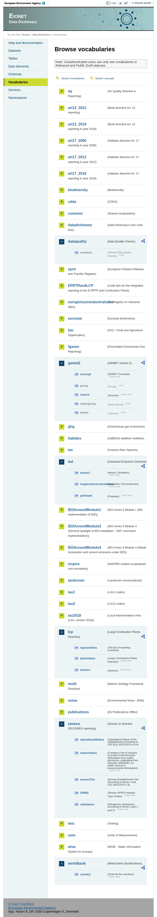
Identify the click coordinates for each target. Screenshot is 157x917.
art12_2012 (77, 108)
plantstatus (87, 658)
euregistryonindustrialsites (87, 302)
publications (78, 712)
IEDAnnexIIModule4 (84, 547)
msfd (72, 684)
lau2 (71, 604)
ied (70, 461)
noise (72, 700)
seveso (74, 724)
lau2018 (74, 615)
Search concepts (104, 78)
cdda (72, 202)
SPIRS (84, 792)
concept (85, 374)
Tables (13, 58)
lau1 (71, 592)
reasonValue (88, 753)
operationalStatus (92, 739)
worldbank (77, 863)
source (84, 394)
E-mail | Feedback (21, 904)
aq (70, 91)
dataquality (77, 241)
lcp (70, 632)
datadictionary (80, 225)
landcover (76, 580)
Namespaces (17, 97)
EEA (26, 3)
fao (70, 330)
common (75, 213)
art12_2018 (77, 124)
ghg (71, 426)
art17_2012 (77, 157)
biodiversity (78, 190)
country (85, 874)
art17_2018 (77, 173)
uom (71, 835)
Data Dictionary (41, 34)
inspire (73, 564)
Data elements (18, 66)
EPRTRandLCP (80, 285)
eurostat (75, 318)
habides (74, 438)
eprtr (72, 269)
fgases (73, 347)
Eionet (25, 34)
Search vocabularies (72, 78)
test (71, 823)
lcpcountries (88, 647)
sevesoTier (87, 779)
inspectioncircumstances (93, 484)
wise (72, 847)
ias (70, 450)
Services (14, 90)
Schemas (15, 74)
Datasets (14, 50)
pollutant (86, 495)
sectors (85, 669)
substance (87, 804)
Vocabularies (18, 82)
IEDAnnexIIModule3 (84, 526)
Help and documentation (25, 43)
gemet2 (74, 363)
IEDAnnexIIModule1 (84, 510)
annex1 (85, 472)
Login (113, 3)
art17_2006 (77, 141)
